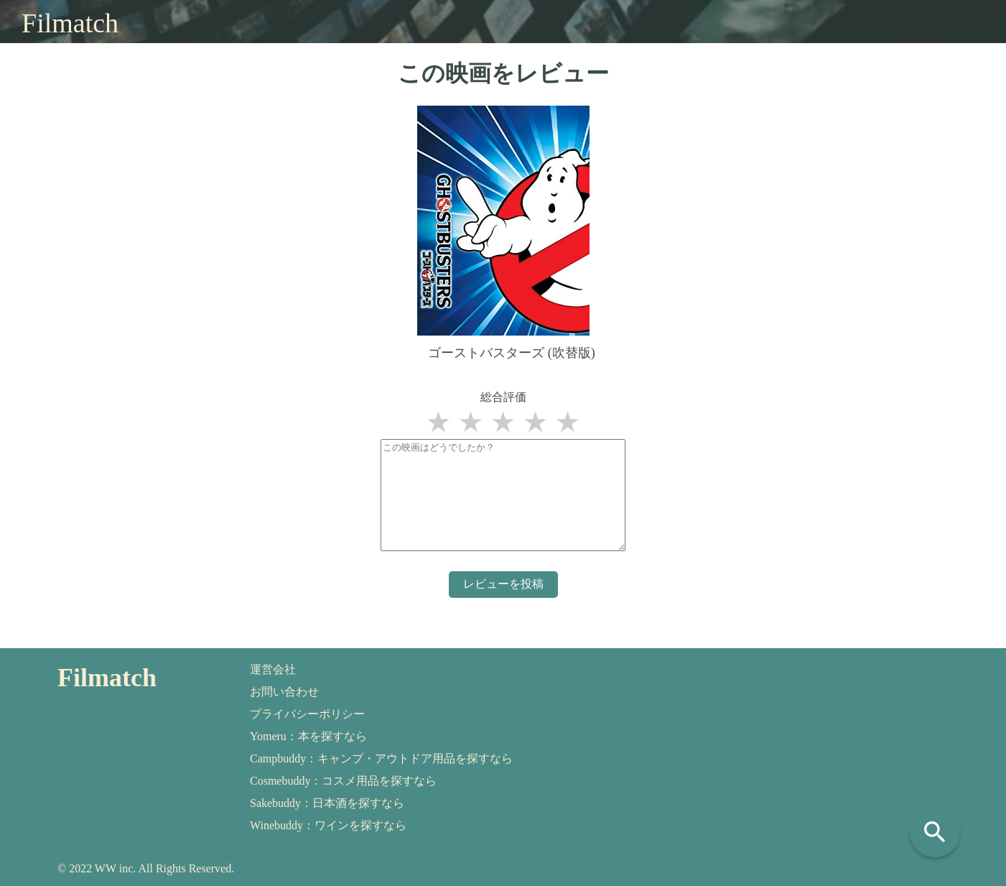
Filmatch (70, 23)
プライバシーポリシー (307, 714)
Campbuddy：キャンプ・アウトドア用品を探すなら (381, 758)
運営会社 (273, 669)
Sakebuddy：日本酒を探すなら (327, 803)
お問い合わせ (284, 692)
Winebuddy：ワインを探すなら (328, 825)
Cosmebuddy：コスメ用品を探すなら (343, 781)
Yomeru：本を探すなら (308, 736)
